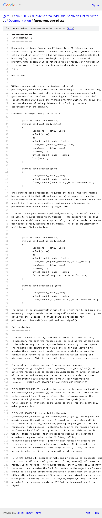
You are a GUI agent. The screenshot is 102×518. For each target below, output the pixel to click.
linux (25, 16)
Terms (37, 512)
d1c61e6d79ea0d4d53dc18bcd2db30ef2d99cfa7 (65, 16)
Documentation (20, 20)
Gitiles (20, 512)
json (96, 512)
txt (88, 512)
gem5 (7, 16)
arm (17, 16)
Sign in (95, 5)
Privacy (28, 512)
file (70, 28)
